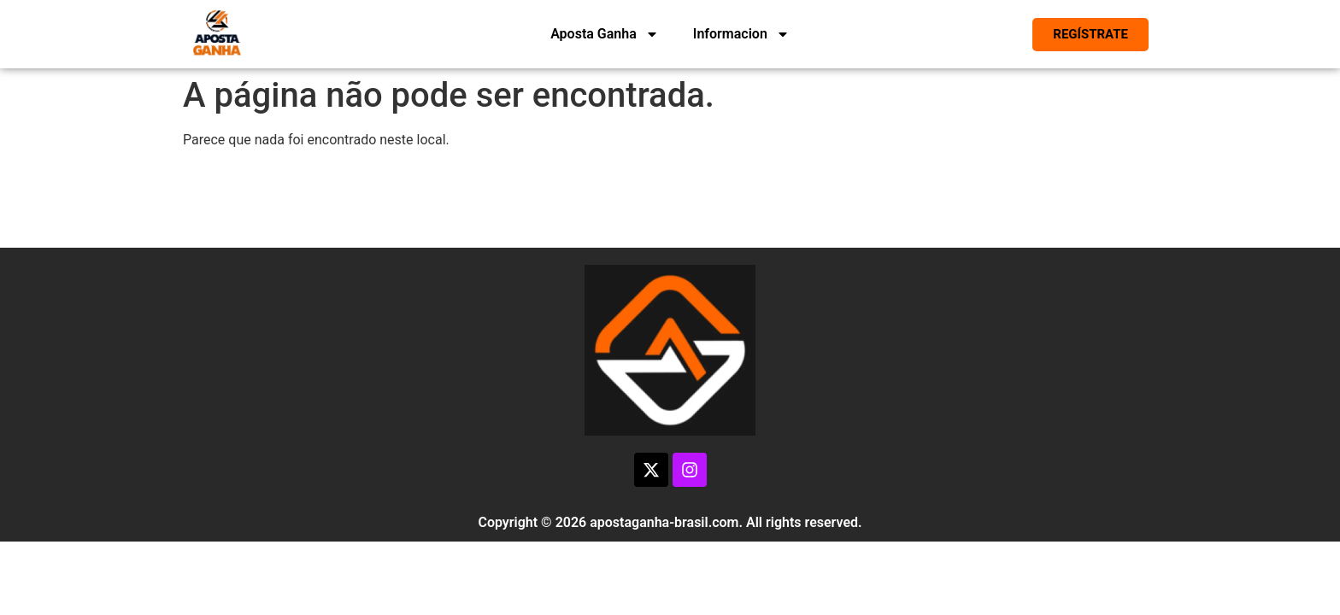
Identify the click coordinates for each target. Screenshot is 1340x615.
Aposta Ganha (604, 34)
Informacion (741, 34)
